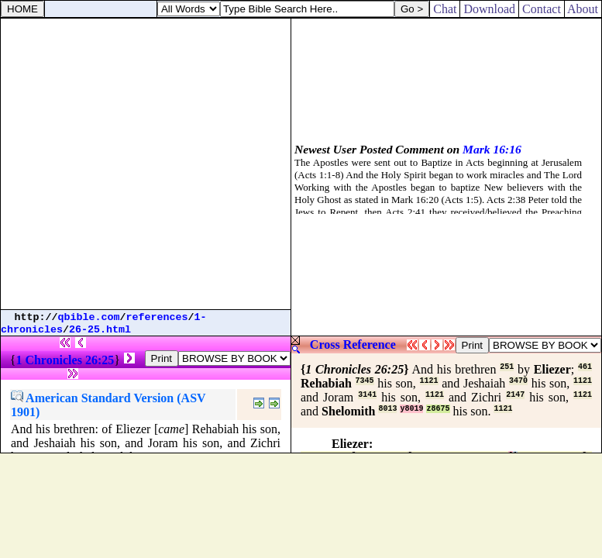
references (157, 317)
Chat (444, 9)
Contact (541, 9)
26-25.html (100, 330)
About (583, 9)
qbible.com (89, 317)
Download (489, 9)
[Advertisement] (145, 164)
